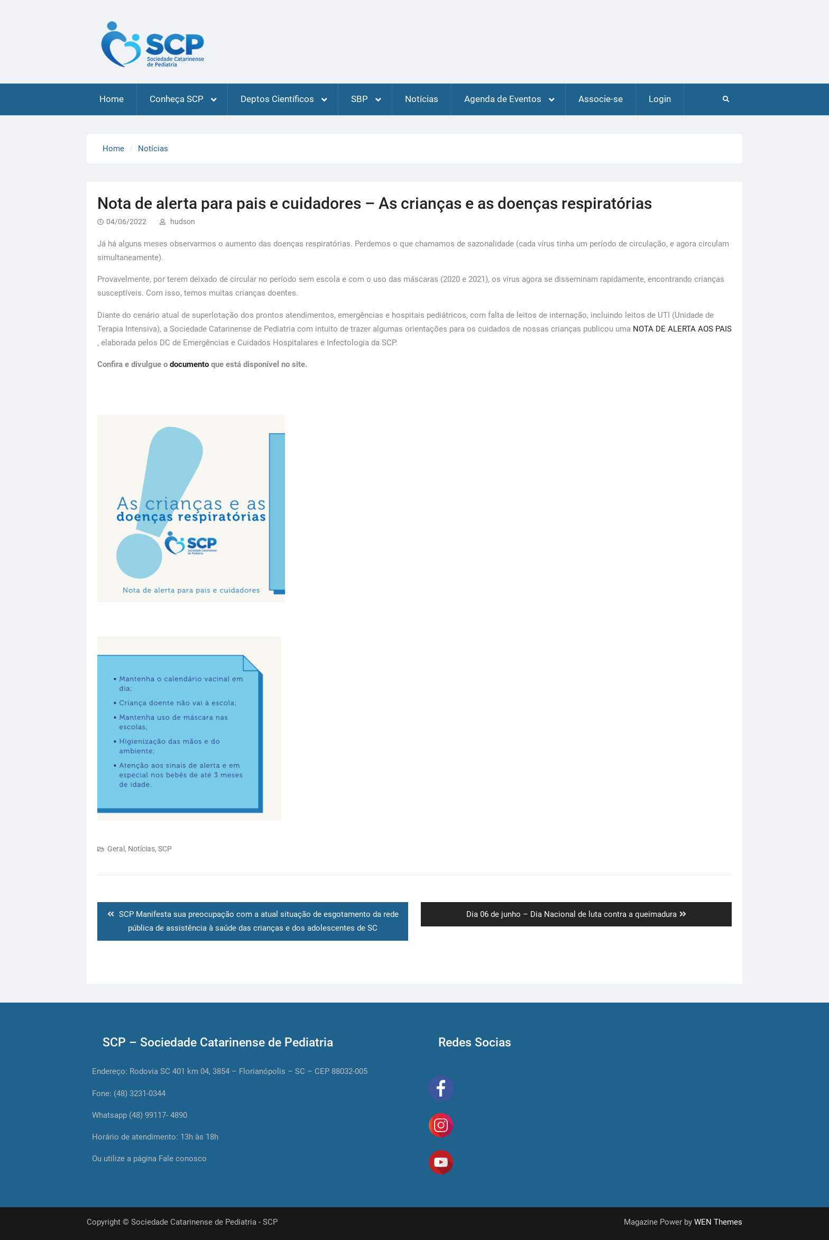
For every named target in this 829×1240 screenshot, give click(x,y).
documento (189, 364)
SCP (165, 848)
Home (111, 99)
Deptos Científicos (277, 99)
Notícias (421, 99)
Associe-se (600, 99)
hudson (182, 221)
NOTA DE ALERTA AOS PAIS (682, 329)
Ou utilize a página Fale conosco (149, 1158)
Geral (116, 848)
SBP (359, 99)
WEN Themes (718, 1222)
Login (660, 99)
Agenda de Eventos (502, 99)
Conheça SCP (177, 99)
